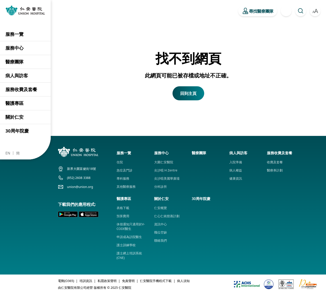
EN (7, 153)
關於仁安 (14, 117)
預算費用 (123, 216)
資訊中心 (160, 224)
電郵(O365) (66, 281)
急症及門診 (124, 170)
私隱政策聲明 (107, 281)
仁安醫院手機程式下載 (156, 281)
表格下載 (123, 208)
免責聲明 (128, 281)
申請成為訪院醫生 (129, 237)
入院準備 (235, 162)
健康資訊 (235, 178)
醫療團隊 (14, 62)
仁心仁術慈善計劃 (167, 216)
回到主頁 (188, 93)
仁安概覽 (160, 208)
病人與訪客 (16, 75)
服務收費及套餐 (21, 89)
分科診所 (160, 186)
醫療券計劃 (275, 170)
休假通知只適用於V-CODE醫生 (131, 226)
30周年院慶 (17, 131)
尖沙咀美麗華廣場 (167, 178)
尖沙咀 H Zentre (165, 170)
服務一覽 (14, 34)
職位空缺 (160, 232)
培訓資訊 (85, 281)
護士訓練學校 (126, 245)
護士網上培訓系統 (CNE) (129, 255)
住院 (120, 162)
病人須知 (183, 281)
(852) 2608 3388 (79, 178)
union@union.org (80, 187)
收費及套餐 (275, 162)
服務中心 (14, 48)
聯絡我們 (160, 240)
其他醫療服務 (126, 186)
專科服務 (123, 178)
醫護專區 (14, 103)
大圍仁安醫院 (163, 162)
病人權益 (235, 170)
